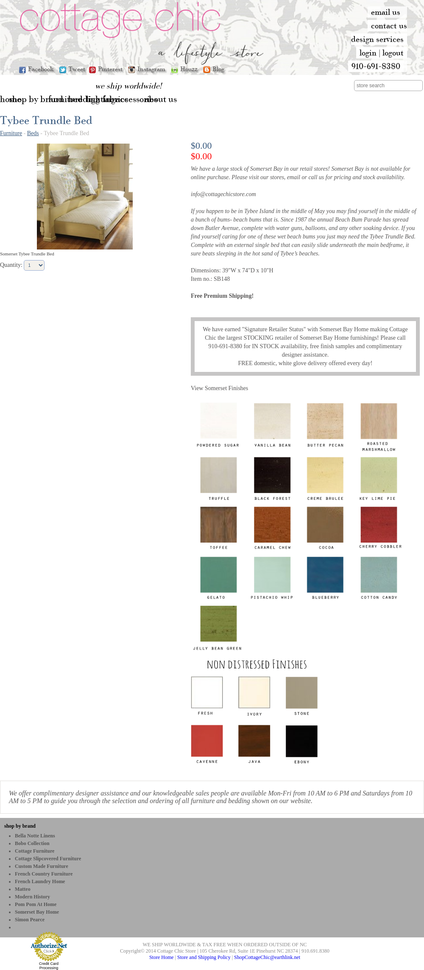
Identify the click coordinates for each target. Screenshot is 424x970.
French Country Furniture (44, 874)
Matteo (23, 889)
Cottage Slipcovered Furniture (48, 859)
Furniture (11, 133)
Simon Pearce (30, 920)
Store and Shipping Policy (204, 957)
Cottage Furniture (34, 851)
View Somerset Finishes (219, 388)
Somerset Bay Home (37, 912)
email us (385, 12)
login (368, 52)
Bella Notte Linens (35, 836)
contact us (389, 25)
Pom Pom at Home (35, 904)
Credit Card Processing (49, 966)
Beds (33, 133)
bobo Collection (32, 843)
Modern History (32, 897)
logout (393, 52)
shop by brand (20, 826)
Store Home (161, 957)
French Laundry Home (40, 881)
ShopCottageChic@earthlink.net (267, 957)
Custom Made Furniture (41, 866)
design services (377, 39)
